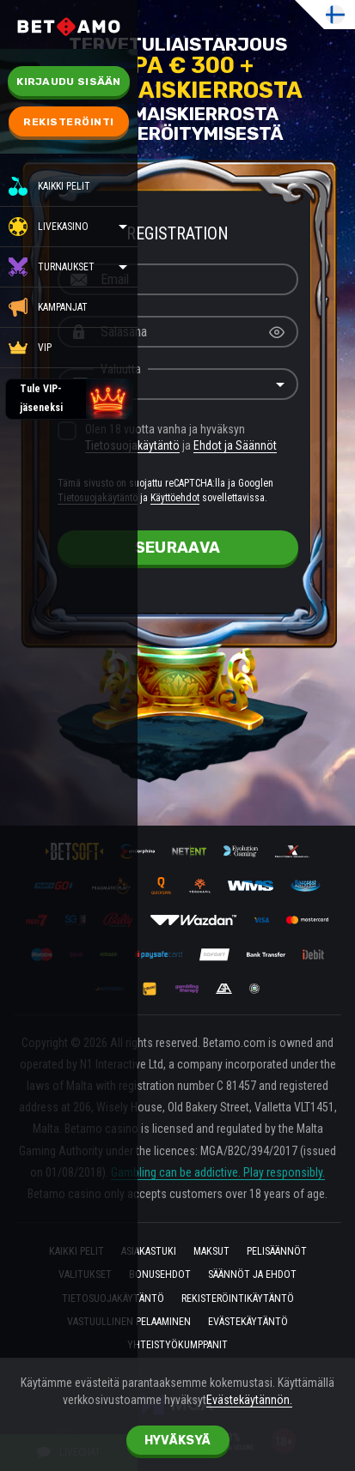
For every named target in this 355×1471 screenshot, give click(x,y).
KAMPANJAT (48, 307)
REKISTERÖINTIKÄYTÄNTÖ (237, 1298)
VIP (30, 347)
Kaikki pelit (49, 186)
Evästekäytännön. (249, 1400)
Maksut (211, 1251)
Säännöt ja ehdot (252, 1275)
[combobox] (178, 384)
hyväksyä (177, 1440)
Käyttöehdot (174, 498)
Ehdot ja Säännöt (235, 445)
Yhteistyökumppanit (177, 1346)
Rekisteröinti (68, 122)
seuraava (177, 547)
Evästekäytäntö (248, 1322)
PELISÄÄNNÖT (277, 1251)
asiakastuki (148, 1251)
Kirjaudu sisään (68, 82)
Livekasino (63, 226)
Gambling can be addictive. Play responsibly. (218, 1172)
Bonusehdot (160, 1275)
